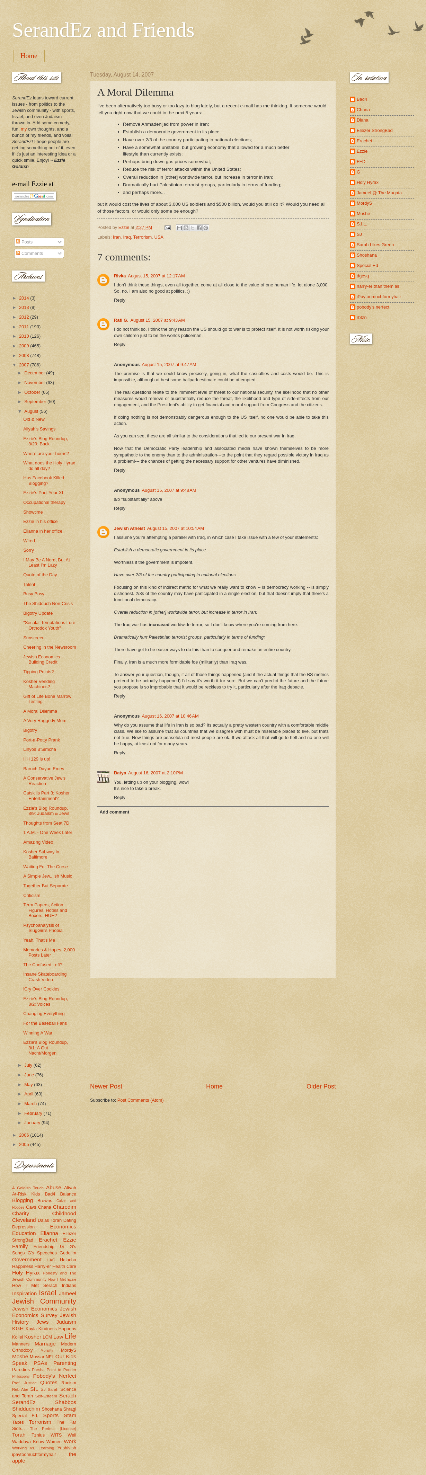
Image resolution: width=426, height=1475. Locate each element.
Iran (117, 237)
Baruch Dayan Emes (43, 768)
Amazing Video (38, 842)
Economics (63, 1226)
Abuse (53, 1187)
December (35, 372)
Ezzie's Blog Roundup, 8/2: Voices (45, 1001)
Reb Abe (20, 1389)
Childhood (64, 1213)
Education (24, 1233)
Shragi (69, 1409)
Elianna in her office (42, 531)
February (33, 1113)
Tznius (38, 1435)
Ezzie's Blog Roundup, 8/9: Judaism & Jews (46, 811)
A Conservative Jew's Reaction (44, 780)
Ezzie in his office (40, 521)
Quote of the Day (40, 574)
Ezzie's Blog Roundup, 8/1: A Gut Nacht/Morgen (45, 1048)
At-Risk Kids (26, 1194)
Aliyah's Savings (39, 429)
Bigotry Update (38, 613)
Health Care (64, 1266)
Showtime (33, 512)
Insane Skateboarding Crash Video (44, 976)
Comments (29, 253)
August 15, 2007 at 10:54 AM (175, 528)
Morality (47, 1350)
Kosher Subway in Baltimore (41, 854)
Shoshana (52, 1409)
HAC (51, 1260)
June (29, 1074)
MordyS (68, 1350)
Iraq (127, 237)
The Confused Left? (42, 964)
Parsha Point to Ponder (54, 1370)
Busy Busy (33, 593)
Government (27, 1259)
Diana (363, 120)
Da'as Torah (50, 1220)
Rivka (120, 275)
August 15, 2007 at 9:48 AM (169, 490)
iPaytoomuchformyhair (379, 296)
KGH (18, 1328)
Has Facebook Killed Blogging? (43, 480)
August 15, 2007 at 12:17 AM (156, 275)
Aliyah (70, 1187)
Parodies (21, 1369)
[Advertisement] (213, 1030)
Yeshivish (66, 1447)
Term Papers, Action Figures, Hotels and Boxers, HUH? (45, 910)
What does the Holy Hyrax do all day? (49, 465)
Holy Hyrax (26, 1273)
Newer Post (106, 1086)
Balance (68, 1194)
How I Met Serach (34, 1285)
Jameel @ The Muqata (379, 192)
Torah (19, 1435)
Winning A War (37, 1033)
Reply (119, 300)
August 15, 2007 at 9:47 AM (169, 364)
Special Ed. (25, 1415)
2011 (24, 326)
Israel (47, 1293)
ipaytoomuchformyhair (34, 1454)
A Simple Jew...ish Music (47, 876)
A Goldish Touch (28, 1188)
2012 (24, 317)
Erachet (48, 1240)
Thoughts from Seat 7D (46, 823)
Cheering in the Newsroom (49, 647)
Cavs (31, 1207)
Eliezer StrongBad (375, 130)
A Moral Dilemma (40, 711)
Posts (24, 242)
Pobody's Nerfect (54, 1376)
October (32, 392)
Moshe (20, 1356)
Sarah (53, 1389)
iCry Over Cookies (41, 989)
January (32, 1122)
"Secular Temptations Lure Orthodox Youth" (49, 625)
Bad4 (50, 1194)
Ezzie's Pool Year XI (43, 492)
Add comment (114, 812)
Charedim (64, 1207)
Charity (20, 1213)
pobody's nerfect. (374, 307)
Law (58, 1337)
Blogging (22, 1200)
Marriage (45, 1344)
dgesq (363, 275)
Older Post (321, 1086)
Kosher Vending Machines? (39, 684)
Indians (69, 1285)
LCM (47, 1337)
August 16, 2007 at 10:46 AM (170, 716)
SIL (34, 1389)
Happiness (22, 1266)
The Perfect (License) (53, 1429)
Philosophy (20, 1376)
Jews (42, 1322)
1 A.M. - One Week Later (47, 832)
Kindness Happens (57, 1328)
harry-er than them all (378, 286)
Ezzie (69, 1240)
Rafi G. (121, 320)
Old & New (34, 419)
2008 (24, 355)
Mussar (37, 1356)
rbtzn (362, 317)
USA (158, 237)
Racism (68, 1382)
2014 (24, 298)
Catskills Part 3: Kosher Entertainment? (46, 795)
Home (28, 56)
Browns (44, 1200)
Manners (20, 1344)
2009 (24, 345)
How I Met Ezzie (62, 1279)
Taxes (18, 1422)
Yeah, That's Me (39, 940)
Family (20, 1246)
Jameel (67, 1293)
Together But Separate (45, 885)
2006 (24, 1135)
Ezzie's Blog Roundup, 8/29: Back (45, 441)
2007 (24, 364)
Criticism (31, 895)
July (28, 1065)
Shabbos (65, 1402)
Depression (23, 1226)
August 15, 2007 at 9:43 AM (158, 320)
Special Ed (367, 265)
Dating (69, 1220)
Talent (29, 584)
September (35, 401)
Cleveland (24, 1220)
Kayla (31, 1328)
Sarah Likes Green (375, 244)
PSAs (40, 1363)
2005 (24, 1144)
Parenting (64, 1363)
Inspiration (24, 1293)
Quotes (48, 1382)
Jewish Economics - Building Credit (43, 659)
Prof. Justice (24, 1383)
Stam (70, 1415)
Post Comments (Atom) (140, 1100)
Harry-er (43, 1266)
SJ (43, 1389)
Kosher (32, 1337)
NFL (50, 1356)
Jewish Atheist (129, 528)
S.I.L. (362, 223)
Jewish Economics (34, 1309)
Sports (51, 1415)
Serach (67, 1395)
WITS (56, 1435)
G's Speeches (42, 1252)
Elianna (49, 1233)
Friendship (44, 1246)
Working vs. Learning (33, 1448)
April (29, 1093)
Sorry (28, 550)
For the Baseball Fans (45, 1023)
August (31, 411)
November (35, 382)
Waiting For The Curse (45, 866)
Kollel (17, 1337)
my (24, 129)
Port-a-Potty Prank (41, 740)
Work (70, 1441)
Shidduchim (26, 1409)
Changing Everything (44, 1013)
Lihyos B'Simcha (39, 749)
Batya (120, 772)
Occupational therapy (44, 502)
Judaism (66, 1322)
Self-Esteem (46, 1396)
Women (54, 1441)
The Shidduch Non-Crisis (48, 603)
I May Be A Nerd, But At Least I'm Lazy (46, 562)
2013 (24, 307)
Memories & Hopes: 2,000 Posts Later (49, 952)
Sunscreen (34, 637)
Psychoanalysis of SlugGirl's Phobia (42, 928)
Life (70, 1336)
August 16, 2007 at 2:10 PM (155, 772)
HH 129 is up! (36, 759)
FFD (361, 161)
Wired (29, 540)
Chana (44, 1207)
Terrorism (142, 237)
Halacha (68, 1259)
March (31, 1103)
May (29, 1084)
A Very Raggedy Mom (44, 720)
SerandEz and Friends (103, 29)
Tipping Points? (38, 671)
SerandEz (24, 1402)
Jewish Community (44, 1301)
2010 (24, 336)
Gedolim (68, 1252)
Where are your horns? (46, 453)
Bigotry (30, 730)
